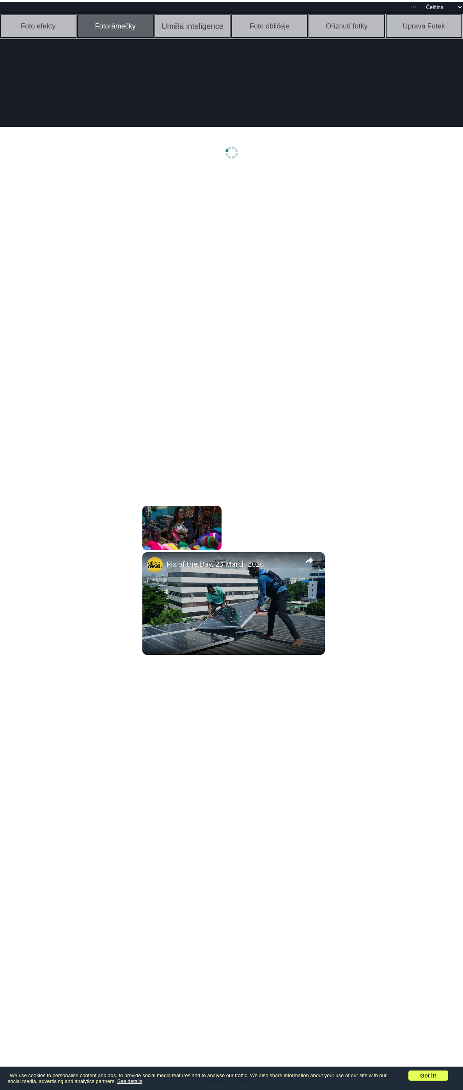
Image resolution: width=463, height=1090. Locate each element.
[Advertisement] (60, 295)
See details (129, 1081)
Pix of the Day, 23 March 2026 (215, 564)
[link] (155, 564)
